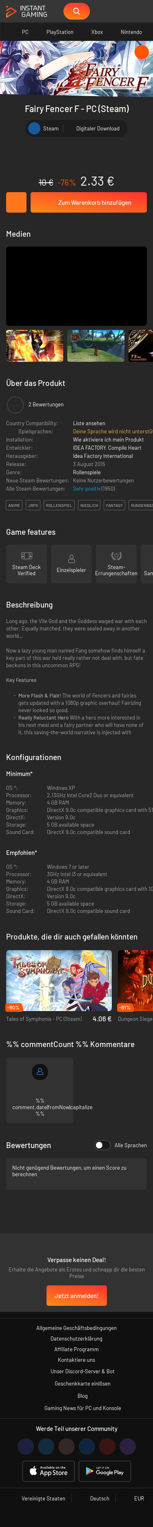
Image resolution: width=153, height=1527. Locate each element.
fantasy (114, 505)
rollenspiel (59, 505)
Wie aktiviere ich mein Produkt (108, 439)
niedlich (89, 505)
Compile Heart (125, 447)
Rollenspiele (87, 472)
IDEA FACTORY (89, 447)
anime (14, 505)
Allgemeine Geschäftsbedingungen (76, 1328)
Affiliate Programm (76, 1349)
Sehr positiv (87, 488)
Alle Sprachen (120, 1145)
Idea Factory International (103, 456)
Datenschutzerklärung (76, 1338)
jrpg (33, 505)
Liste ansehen (89, 423)
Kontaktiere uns (76, 1360)
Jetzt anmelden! (77, 1295)
